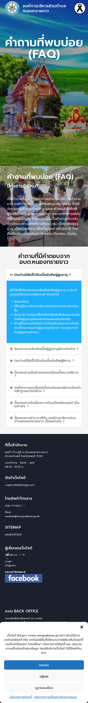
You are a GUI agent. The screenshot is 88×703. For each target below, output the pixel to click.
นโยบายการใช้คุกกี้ (20, 697)
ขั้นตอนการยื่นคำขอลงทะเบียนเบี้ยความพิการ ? (46, 374)
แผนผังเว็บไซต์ (13, 534)
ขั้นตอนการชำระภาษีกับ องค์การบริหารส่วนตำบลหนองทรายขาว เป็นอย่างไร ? (45, 419)
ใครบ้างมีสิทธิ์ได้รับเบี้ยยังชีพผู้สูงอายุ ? (42, 274)
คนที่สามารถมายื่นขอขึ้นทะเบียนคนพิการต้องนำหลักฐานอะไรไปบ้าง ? (47, 389)
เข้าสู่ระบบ (10, 565)
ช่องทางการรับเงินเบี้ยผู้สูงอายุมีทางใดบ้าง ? (46, 348)
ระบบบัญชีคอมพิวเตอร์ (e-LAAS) (23, 618)
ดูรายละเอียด (44, 688)
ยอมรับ (44, 665)
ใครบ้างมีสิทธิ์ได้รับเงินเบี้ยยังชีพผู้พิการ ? (44, 360)
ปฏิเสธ (44, 676)
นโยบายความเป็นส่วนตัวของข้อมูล (55, 697)
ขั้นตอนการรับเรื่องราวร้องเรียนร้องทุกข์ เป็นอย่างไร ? (46, 404)
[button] (82, 627)
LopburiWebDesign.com (20, 485)
